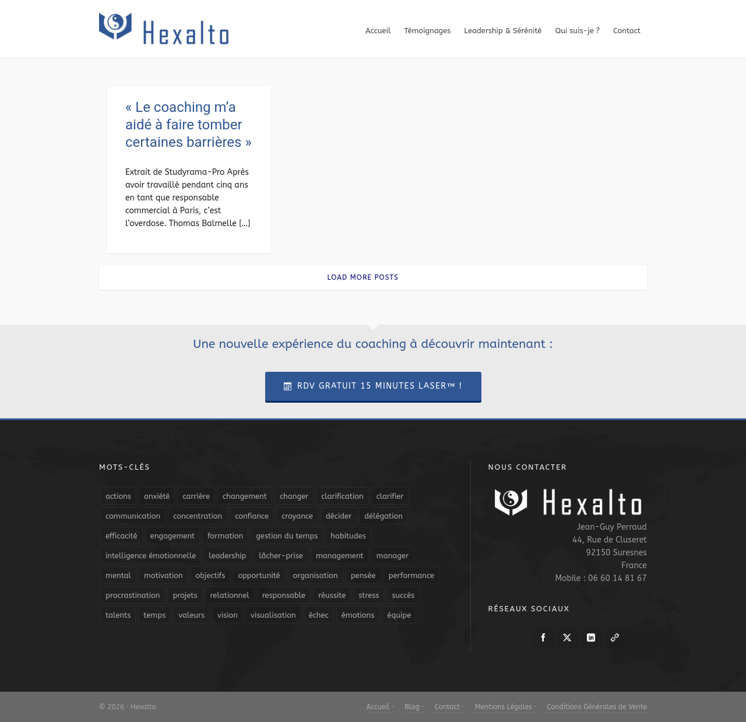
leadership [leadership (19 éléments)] (227, 555)
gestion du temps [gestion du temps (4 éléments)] (287, 535)
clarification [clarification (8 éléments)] (342, 496)
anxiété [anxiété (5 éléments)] (157, 496)
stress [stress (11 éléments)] (368, 595)
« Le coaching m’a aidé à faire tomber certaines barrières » (188, 124)
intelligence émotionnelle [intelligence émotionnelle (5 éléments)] (150, 555)
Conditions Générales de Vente (596, 707)
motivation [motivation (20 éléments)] (163, 575)
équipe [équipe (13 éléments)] (399, 615)
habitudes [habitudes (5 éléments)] (347, 535)
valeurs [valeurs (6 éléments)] (191, 615)
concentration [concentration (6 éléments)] (197, 516)
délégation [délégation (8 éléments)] (383, 516)
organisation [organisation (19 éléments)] (315, 575)
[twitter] (567, 637)
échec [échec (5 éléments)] (319, 615)
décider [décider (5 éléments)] (338, 516)
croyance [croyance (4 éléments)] (297, 516)
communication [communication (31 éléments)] (132, 516)
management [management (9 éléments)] (340, 555)
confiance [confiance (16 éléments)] (252, 516)
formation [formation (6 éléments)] (225, 535)
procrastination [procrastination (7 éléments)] (132, 595)
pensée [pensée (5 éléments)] (363, 575)
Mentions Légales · (504, 707)
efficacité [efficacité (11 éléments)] (121, 535)
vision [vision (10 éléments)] (227, 615)
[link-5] (614, 637)
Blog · (413, 707)
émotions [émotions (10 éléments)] (358, 615)
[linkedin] (590, 637)
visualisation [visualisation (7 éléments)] (273, 615)
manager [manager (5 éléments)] (392, 555)
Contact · (448, 707)
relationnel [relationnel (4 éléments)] (229, 595)
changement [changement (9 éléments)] (245, 496)
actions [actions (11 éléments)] (118, 496)
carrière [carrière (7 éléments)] (196, 496)
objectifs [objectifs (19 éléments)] (211, 575)
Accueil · (380, 707)
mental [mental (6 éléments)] (118, 575)
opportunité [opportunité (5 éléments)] (259, 575)
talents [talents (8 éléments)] (118, 615)
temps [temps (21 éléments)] (154, 615)
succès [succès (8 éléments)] (403, 595)
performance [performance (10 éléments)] (411, 575)
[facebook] (543, 637)
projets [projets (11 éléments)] (185, 595)
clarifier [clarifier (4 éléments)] (390, 496)
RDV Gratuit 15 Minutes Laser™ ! (373, 386)
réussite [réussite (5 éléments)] (332, 595)
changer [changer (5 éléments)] (294, 496)
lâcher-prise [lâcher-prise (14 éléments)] (281, 555)
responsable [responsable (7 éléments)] (283, 595)
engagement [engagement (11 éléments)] (172, 535)
